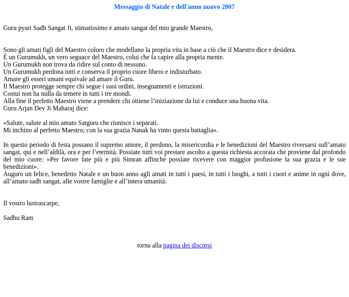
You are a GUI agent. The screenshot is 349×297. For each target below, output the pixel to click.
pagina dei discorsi (187, 245)
